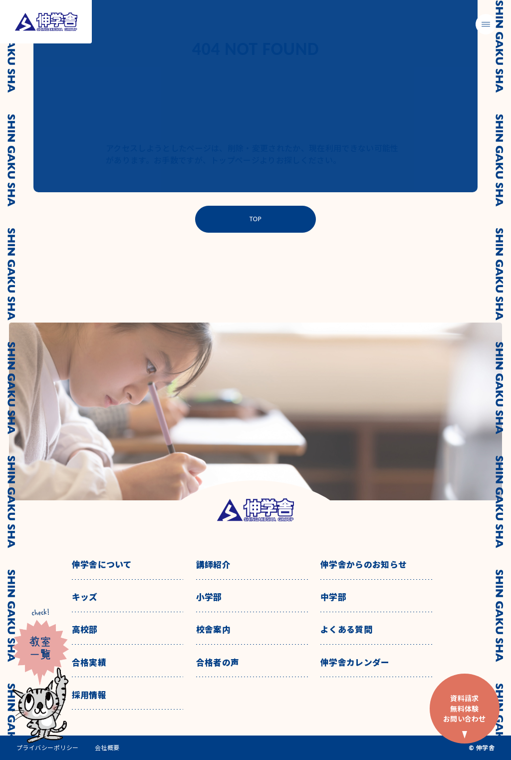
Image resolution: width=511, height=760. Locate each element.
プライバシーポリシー (47, 748)
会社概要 (107, 748)
